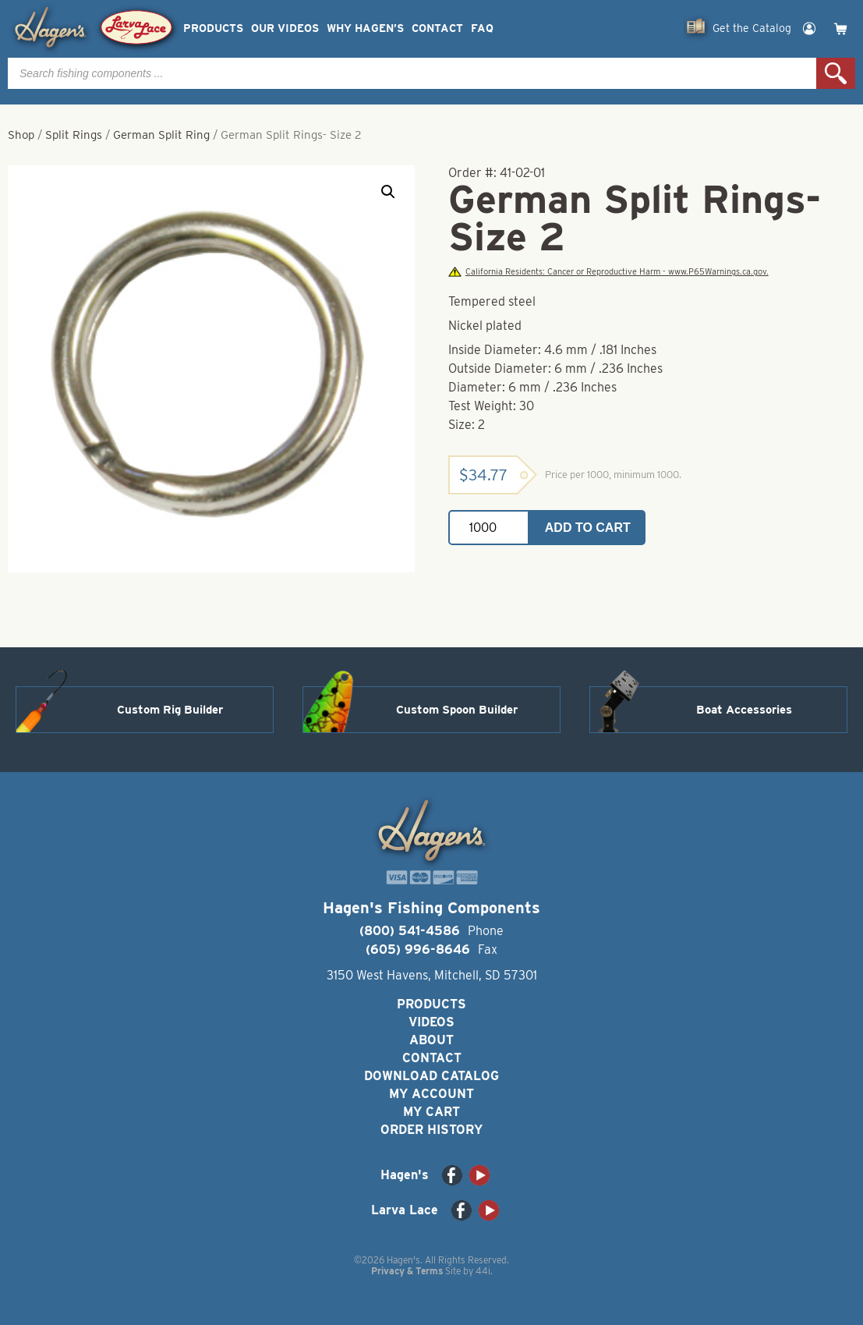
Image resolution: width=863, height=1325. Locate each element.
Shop (21, 135)
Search (835, 73)
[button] (388, 192)
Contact (437, 28)
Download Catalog (431, 1075)
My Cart (431, 1111)
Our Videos (285, 28)
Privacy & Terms (407, 1271)
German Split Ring (161, 135)
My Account (431, 1093)
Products (213, 28)
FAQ (482, 28)
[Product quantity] (488, 527)
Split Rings (73, 135)
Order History (431, 1129)
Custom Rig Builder (170, 710)
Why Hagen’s (365, 28)
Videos (431, 1022)
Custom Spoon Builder (457, 710)
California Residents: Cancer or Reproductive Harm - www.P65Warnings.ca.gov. (608, 272)
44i (483, 1271)
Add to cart (588, 527)
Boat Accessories (744, 710)
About (431, 1040)
